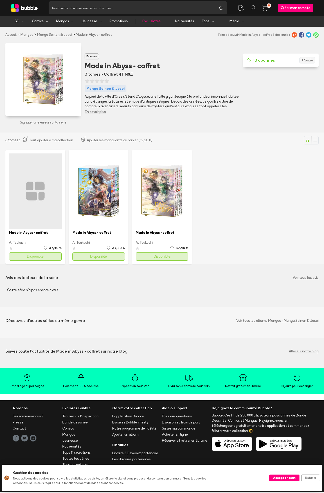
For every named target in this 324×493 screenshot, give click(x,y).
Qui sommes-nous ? (28, 417)
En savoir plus (95, 112)
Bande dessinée (75, 423)
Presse (18, 423)
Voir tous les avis (306, 278)
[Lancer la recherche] (221, 8)
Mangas (65, 22)
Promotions (119, 22)
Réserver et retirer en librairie (184, 441)
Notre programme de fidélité (134, 429)
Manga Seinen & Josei (54, 35)
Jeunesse (92, 22)
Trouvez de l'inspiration (80, 417)
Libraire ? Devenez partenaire (135, 454)
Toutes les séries (75, 459)
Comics (40, 22)
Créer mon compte (295, 8)
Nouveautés (184, 22)
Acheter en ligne (175, 435)
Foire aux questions (177, 417)
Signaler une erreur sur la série (43, 123)
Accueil (11, 35)
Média (237, 22)
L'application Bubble (128, 417)
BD (19, 22)
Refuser (310, 477)
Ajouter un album (125, 435)
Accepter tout (284, 477)
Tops (208, 22)
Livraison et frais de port (181, 423)
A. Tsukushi (17, 243)
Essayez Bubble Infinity (130, 423)
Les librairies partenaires (131, 460)
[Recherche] (131, 8)
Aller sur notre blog (304, 352)
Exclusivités (151, 22)
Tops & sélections (76, 453)
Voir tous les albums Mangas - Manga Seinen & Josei (277, 321)
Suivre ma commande (178, 429)
